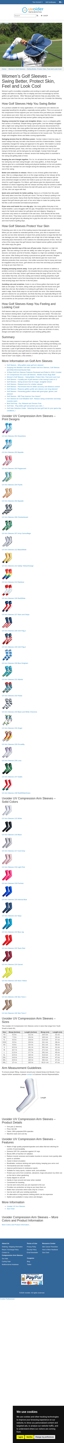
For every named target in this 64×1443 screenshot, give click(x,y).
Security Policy (32, 1250)
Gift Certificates (51, 2)
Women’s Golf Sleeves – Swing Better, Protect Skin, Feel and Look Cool (33, 377)
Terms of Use (32, 1243)
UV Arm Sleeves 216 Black (12, 835)
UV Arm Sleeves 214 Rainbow (13, 582)
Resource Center (48, 1243)
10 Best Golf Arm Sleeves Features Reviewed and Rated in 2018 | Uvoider (34, 372)
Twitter (29, 1264)
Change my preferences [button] (44, 1437)
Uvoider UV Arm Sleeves (16, 1206)
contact (30, 1074)
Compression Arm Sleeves (12, 1255)
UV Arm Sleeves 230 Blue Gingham (15, 663)
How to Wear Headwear (50, 1250)
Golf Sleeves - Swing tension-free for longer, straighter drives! (29, 382)
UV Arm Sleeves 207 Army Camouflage (16, 533)
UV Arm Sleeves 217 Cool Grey (13, 851)
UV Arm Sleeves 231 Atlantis (12, 679)
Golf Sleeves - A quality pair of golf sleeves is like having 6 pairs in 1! (32, 379)
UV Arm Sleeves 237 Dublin (12, 777)
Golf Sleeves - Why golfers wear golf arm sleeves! (25, 365)
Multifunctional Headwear (10, 1264)
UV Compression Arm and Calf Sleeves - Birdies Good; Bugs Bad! (31, 375)
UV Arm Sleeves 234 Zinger (12, 728)
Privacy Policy (31, 1247)
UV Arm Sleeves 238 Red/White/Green (16, 793)
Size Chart (11, 1209)
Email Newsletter (32, 1252)
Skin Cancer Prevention (50, 1247)
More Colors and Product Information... (16, 1225)
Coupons (30, 1258)
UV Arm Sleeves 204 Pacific (12, 485)
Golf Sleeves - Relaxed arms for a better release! (25, 384)
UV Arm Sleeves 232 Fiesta (12, 696)
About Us (5, 1243)
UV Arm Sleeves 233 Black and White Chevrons (19, 712)
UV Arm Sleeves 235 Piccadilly (13, 744)
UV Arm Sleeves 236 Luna (11, 760)
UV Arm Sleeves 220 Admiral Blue (14, 899)
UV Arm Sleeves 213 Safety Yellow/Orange (17, 566)
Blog (28, 1261)
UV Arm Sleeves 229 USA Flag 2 (14, 647)
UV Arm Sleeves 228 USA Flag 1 (14, 631)
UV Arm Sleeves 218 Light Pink (13, 867)
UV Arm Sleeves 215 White (12, 818)
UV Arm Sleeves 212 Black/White (14, 550)
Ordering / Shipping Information (12, 1247)
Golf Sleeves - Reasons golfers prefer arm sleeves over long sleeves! (32, 389)
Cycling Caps (6, 1261)
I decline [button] (29, 1437)
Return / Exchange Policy (10, 1250)
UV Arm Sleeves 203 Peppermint (14, 468)
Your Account (37, 2)
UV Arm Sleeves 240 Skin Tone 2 (14, 1013)
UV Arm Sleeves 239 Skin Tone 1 (14, 997)
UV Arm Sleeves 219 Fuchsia (12, 883)
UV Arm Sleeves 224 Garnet (12, 964)
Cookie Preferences (7, 1299)
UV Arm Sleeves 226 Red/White (13, 598)
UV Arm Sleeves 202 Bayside (12, 452)
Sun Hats (5, 1258)
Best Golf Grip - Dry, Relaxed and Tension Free (24, 403)
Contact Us (5, 1252)
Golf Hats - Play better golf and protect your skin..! (25, 406)
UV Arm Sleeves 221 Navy (11, 916)
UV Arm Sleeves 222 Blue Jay (13, 932)
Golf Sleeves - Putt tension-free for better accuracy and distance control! (33, 387)
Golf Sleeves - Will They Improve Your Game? (24, 396)
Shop (44, 16)
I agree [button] (20, 1437)
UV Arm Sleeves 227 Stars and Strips (15, 614)
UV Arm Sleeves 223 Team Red (13, 948)
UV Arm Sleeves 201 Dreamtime (14, 436)
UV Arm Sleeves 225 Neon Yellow (14, 981)
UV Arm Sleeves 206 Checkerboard (15, 517)
